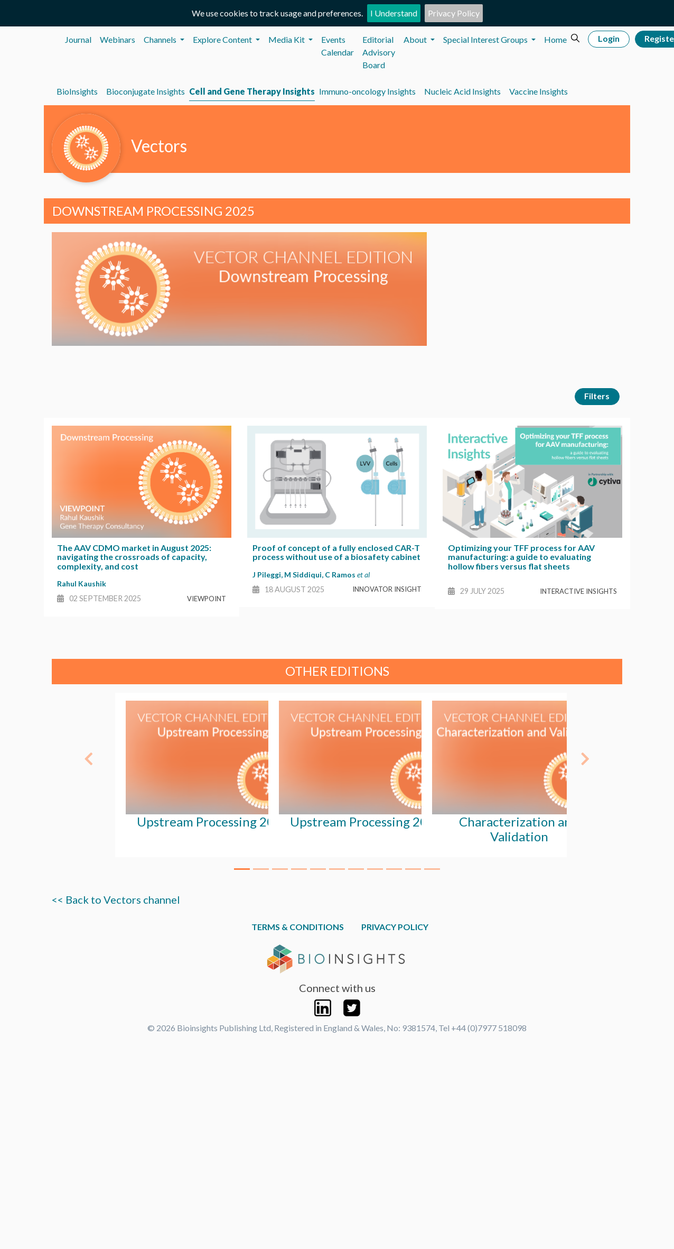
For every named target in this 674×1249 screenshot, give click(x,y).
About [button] (416, 39)
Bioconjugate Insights (145, 91)
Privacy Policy (454, 13)
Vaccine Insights (538, 91)
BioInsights (77, 91)
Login (609, 38)
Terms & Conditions (297, 927)
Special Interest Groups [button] (486, 39)
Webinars (117, 39)
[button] (89, 753)
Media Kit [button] (287, 39)
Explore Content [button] (223, 39)
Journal (78, 39)
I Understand (393, 13)
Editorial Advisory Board (378, 52)
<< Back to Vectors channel (116, 899)
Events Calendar (337, 45)
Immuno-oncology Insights (367, 91)
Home (555, 39)
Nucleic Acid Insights (462, 91)
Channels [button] (161, 39)
